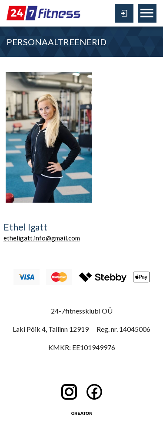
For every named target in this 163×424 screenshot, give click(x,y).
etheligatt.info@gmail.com (41, 238)
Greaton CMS (82, 413)
